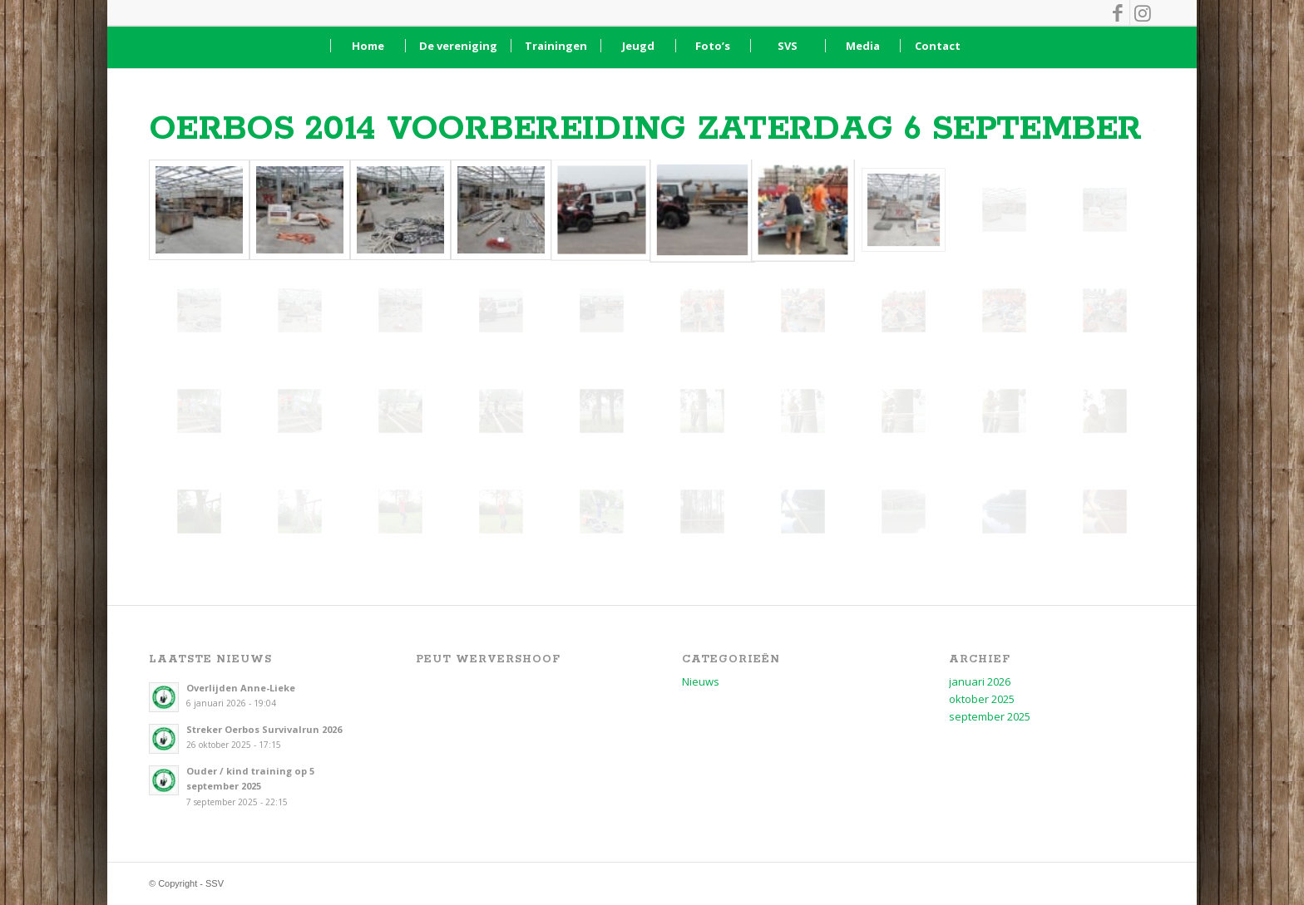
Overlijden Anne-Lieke (240, 687)
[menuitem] (367, 45)
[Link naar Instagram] (1142, 12)
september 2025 (989, 716)
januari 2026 (979, 681)
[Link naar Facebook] (1117, 12)
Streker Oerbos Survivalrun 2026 (264, 729)
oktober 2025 (982, 698)
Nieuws (700, 681)
